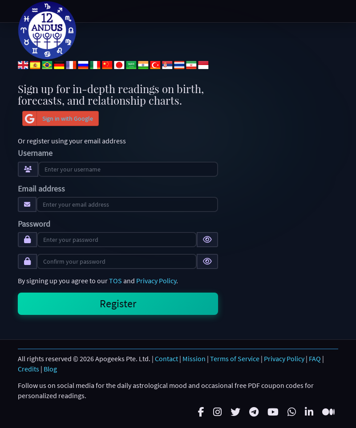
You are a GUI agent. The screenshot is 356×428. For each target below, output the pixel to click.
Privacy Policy (156, 280)
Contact (166, 358)
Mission (194, 358)
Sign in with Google (58, 118)
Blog (50, 368)
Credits (28, 368)
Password (34, 224)
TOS (115, 280)
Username (35, 153)
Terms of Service (234, 358)
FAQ (315, 358)
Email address (41, 189)
